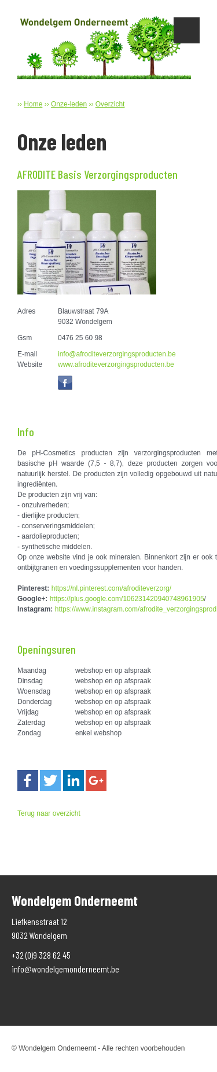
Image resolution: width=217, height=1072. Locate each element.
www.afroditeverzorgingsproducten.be (116, 364)
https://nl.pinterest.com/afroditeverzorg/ (111, 588)
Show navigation (187, 30)
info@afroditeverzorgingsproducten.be (117, 354)
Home (33, 104)
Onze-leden (69, 104)
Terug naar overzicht (48, 813)
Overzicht (110, 104)
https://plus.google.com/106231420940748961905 (127, 599)
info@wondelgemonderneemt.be (65, 968)
